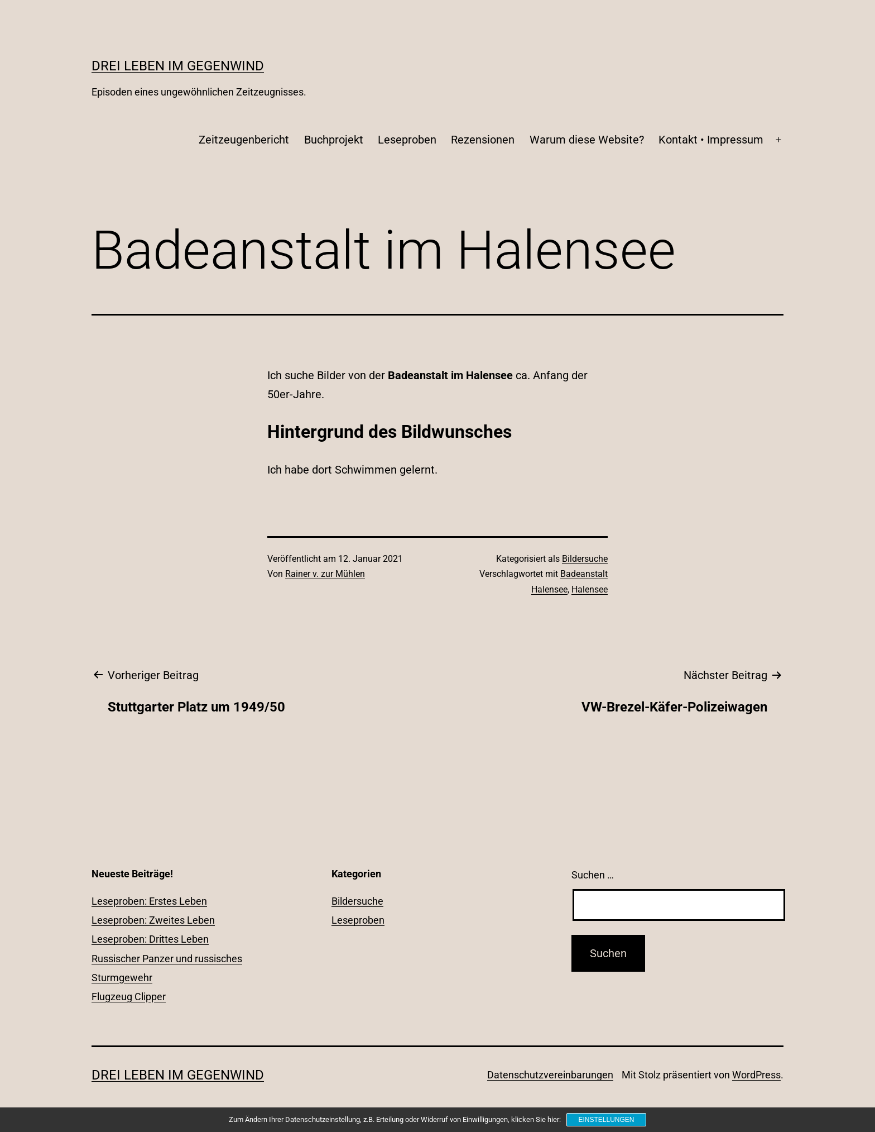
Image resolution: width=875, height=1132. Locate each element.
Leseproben (407, 139)
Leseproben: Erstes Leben (149, 901)
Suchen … (592, 875)
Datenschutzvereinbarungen (550, 1075)
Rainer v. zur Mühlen (325, 574)
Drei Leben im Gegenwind (178, 66)
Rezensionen (483, 139)
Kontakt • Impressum (710, 139)
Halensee (589, 589)
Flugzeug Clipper (129, 996)
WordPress (756, 1075)
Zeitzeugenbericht (244, 139)
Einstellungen (606, 1120)
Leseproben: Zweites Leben (153, 920)
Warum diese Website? (587, 139)
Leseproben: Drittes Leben (150, 939)
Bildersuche (585, 558)
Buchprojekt (333, 139)
